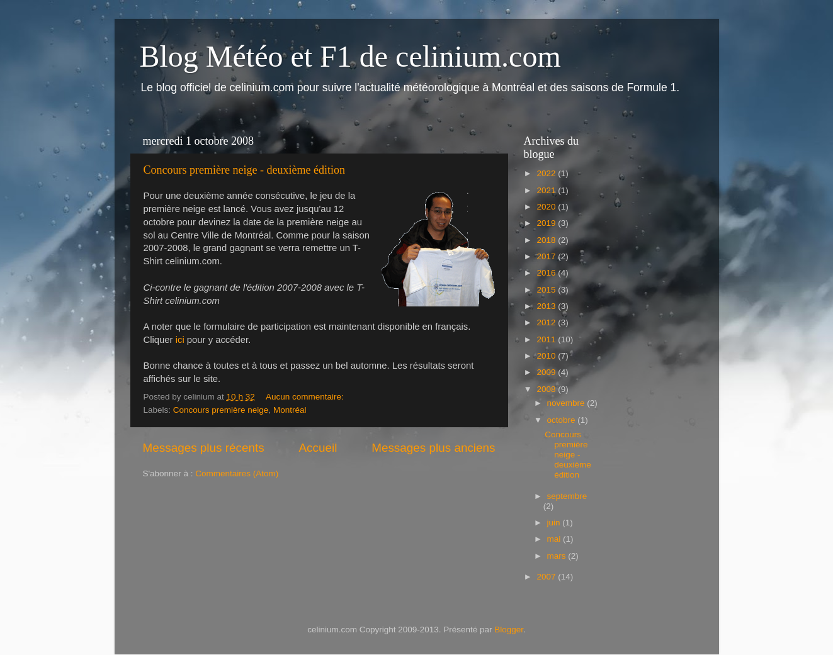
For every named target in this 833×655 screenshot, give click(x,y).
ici (180, 340)
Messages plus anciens (433, 447)
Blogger (508, 629)
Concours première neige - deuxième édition (244, 170)
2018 (547, 240)
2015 (547, 289)
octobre (562, 420)
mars (558, 556)
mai (555, 539)
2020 (547, 206)
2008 (547, 389)
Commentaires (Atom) (236, 473)
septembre (567, 496)
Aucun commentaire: (306, 396)
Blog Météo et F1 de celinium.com (350, 56)
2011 (547, 339)
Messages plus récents (203, 447)
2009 (547, 372)
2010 (547, 356)
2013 (547, 306)
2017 (547, 256)
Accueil (317, 447)
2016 (547, 272)
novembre (567, 403)
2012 (547, 322)
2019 (547, 223)
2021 (547, 190)
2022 (547, 173)
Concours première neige (221, 410)
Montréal (290, 410)
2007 (547, 576)
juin (555, 522)
